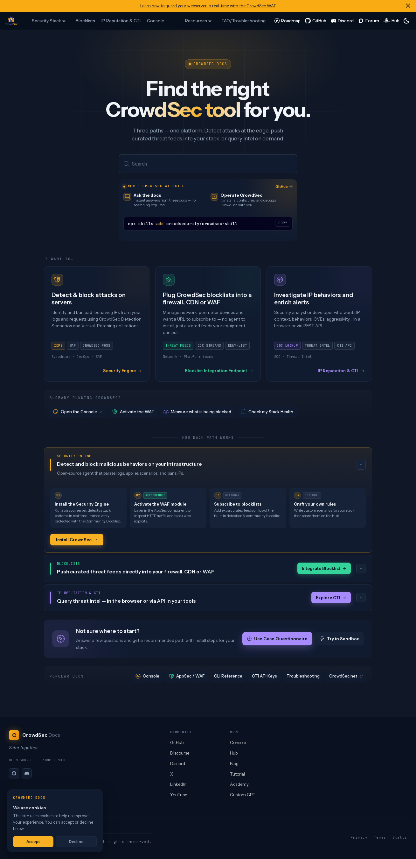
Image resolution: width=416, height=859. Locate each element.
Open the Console (78, 412)
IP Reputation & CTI (121, 20)
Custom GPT (242, 794)
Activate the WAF (133, 412)
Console (155, 20)
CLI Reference (228, 676)
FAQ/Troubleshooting (244, 20)
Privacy (359, 837)
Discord (177, 763)
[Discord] (27, 773)
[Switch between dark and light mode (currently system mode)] (406, 20)
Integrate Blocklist (324, 568)
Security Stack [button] (46, 20)
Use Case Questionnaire (277, 639)
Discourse (179, 753)
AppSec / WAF (187, 677)
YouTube (178, 794)
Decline (76, 841)
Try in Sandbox (339, 639)
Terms (380, 837)
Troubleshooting (303, 676)
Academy (239, 784)
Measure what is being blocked (197, 412)
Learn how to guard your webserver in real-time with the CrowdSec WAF (208, 6)
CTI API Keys (264, 676)
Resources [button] (196, 20)
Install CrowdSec (77, 540)
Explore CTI (331, 598)
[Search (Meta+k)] (208, 164)
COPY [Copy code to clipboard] (282, 223)
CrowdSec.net (346, 676)
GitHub (284, 187)
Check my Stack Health (267, 412)
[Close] (408, 6)
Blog (234, 763)
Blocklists (85, 20)
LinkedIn (178, 784)
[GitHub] (14, 773)
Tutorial (237, 774)
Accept (33, 841)
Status (399, 837)
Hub (234, 753)
